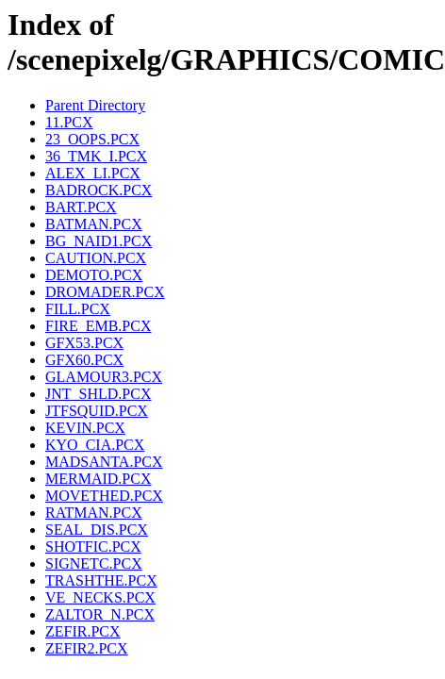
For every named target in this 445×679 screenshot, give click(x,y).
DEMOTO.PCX (93, 275)
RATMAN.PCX (93, 513)
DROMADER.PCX (105, 292)
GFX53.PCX (84, 343)
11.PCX (69, 122)
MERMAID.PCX (98, 479)
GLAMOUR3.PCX (103, 377)
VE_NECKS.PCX (100, 597)
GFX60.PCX (84, 360)
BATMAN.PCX (93, 224)
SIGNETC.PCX (93, 563)
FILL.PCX (77, 309)
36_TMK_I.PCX (96, 156)
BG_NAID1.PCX (98, 241)
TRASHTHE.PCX (101, 580)
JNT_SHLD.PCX (98, 394)
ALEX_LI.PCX (92, 173)
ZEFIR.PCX (83, 631)
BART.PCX (81, 207)
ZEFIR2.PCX (86, 648)
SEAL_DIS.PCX (96, 530)
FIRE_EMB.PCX (98, 326)
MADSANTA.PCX (104, 462)
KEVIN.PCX (85, 428)
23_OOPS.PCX (92, 139)
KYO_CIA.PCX (94, 445)
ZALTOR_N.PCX (100, 614)
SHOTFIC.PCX (93, 546)
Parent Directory (95, 105)
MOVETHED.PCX (104, 496)
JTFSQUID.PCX (96, 411)
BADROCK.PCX (98, 190)
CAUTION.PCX (95, 258)
